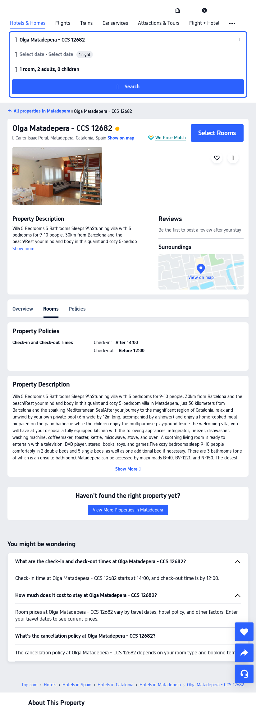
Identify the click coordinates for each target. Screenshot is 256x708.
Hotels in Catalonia (115, 684)
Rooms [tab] (51, 309)
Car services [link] (115, 23)
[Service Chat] (244, 674)
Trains (86, 23)
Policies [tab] (77, 309)
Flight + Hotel (204, 23)
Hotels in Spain (76, 684)
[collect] (244, 631)
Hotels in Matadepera (160, 684)
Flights (62, 23)
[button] (191, 10)
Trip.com (29, 684)
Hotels (50, 684)
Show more (23, 248)
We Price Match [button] (170, 137)
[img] (57, 176)
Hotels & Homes (27, 23)
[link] (177, 10)
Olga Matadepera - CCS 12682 (62, 128)
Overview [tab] (22, 309)
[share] (244, 653)
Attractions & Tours (158, 23)
